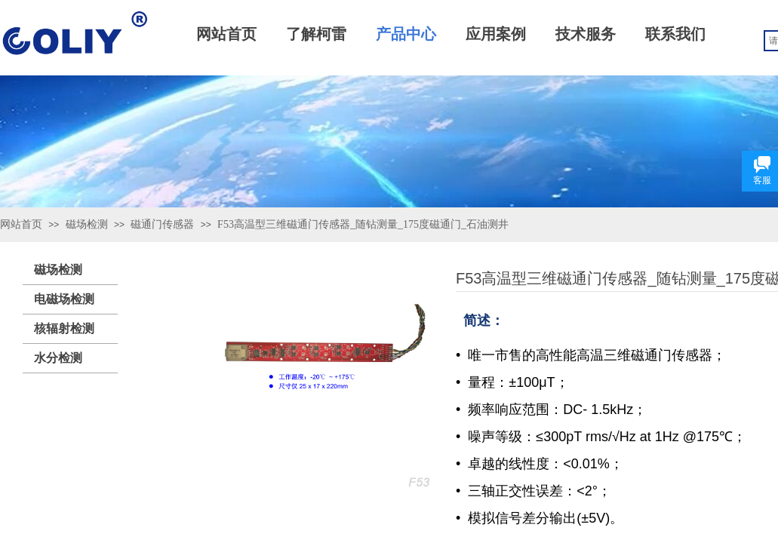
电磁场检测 (64, 299)
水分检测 (58, 357)
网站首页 (21, 224)
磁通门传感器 (162, 224)
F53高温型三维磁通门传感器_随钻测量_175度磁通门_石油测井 (363, 224)
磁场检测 (87, 224)
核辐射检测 (64, 328)
